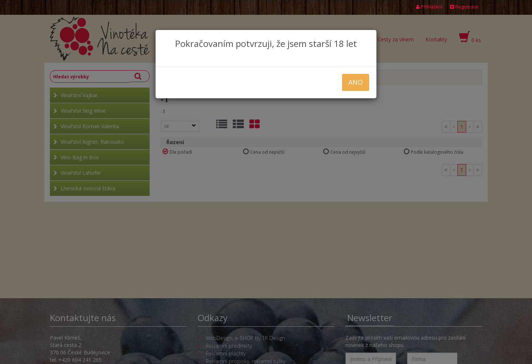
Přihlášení (429, 7)
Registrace (464, 7)
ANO (355, 82)
